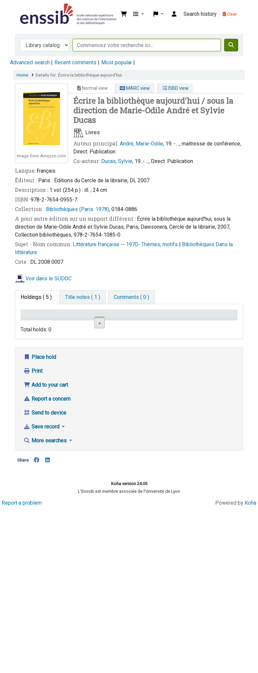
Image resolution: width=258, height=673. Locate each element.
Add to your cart (46, 540)
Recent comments (75, 62)
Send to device (45, 568)
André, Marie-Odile (141, 143)
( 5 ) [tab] (36, 297)
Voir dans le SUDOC (49, 278)
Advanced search (30, 62)
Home (22, 75)
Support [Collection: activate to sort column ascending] (69, 323)
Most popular (116, 62)
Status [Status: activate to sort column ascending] (176, 323)
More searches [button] (46, 596)
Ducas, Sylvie (116, 161)
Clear (230, 14)
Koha (250, 658)
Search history (200, 14)
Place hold (40, 513)
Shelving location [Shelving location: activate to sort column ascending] (106, 320)
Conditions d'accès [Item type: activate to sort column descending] (36, 320)
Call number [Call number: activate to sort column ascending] (141, 320)
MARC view (135, 88)
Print (33, 527)
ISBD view (175, 88)
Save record (42, 582)
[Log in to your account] (174, 14)
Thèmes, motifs (160, 244)
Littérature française (97, 244)
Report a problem (22, 658)
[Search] (231, 45)
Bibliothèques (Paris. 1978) (77, 209)
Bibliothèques (199, 244)
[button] (123, 14)
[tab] (82, 297)
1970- (133, 244)
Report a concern (47, 554)
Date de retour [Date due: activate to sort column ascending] (213, 320)
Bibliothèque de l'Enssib (35, 9)
